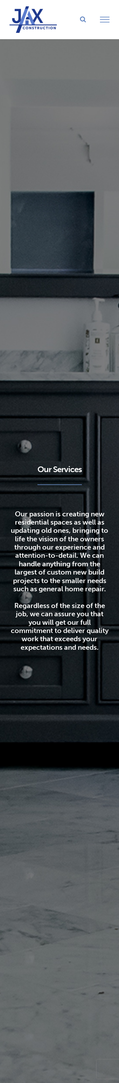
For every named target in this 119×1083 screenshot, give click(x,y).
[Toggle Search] (83, 19)
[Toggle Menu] (105, 19)
